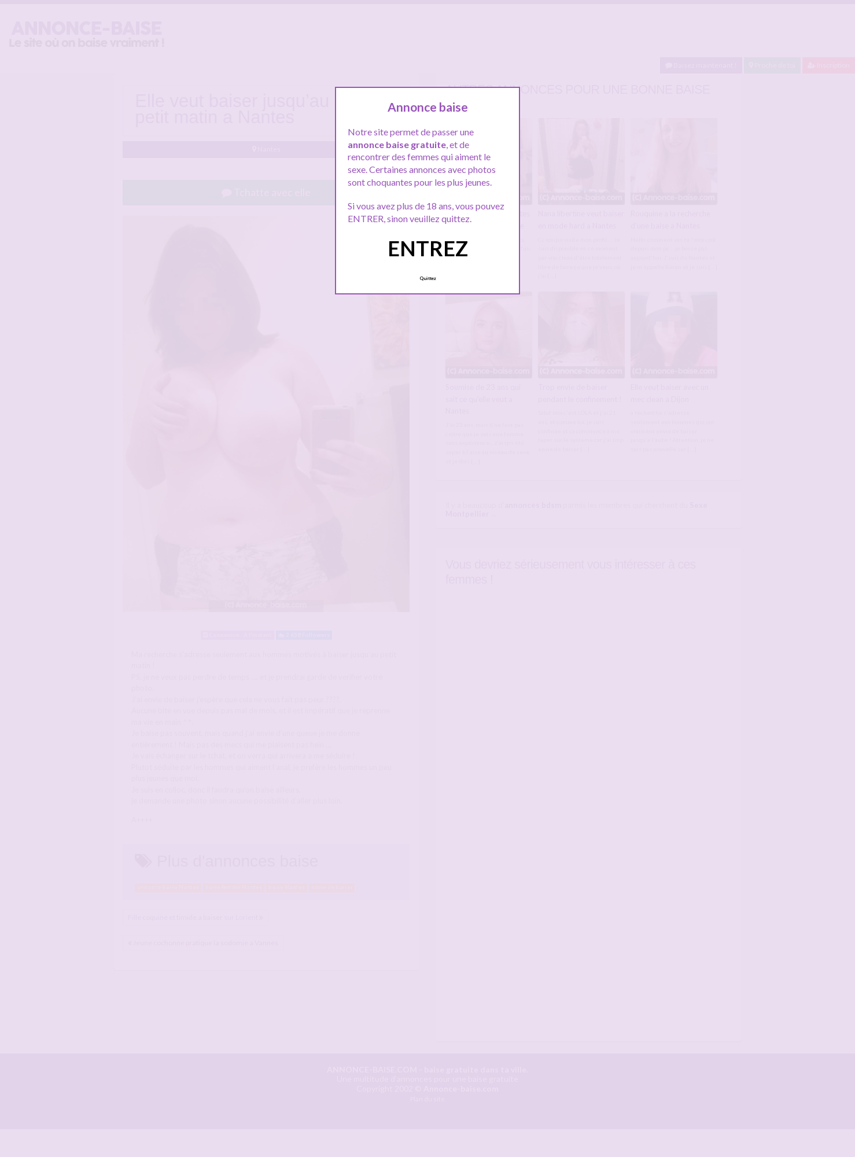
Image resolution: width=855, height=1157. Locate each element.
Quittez (427, 278)
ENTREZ (428, 248)
